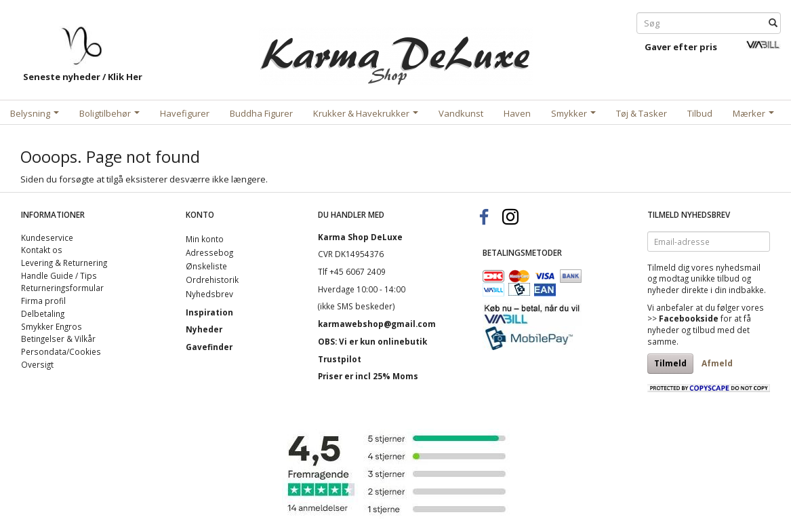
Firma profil (43, 300)
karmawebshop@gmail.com (377, 323)
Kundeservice (47, 237)
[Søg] (773, 23)
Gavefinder (209, 346)
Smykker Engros (51, 326)
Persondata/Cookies (61, 351)
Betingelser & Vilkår (58, 338)
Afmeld (717, 363)
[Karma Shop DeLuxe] (396, 53)
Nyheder (204, 329)
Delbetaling (42, 313)
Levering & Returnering (64, 262)
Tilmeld (670, 363)
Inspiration (209, 312)
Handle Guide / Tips (59, 275)
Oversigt (37, 364)
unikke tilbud (715, 278)
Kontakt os (41, 249)
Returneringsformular (62, 287)
